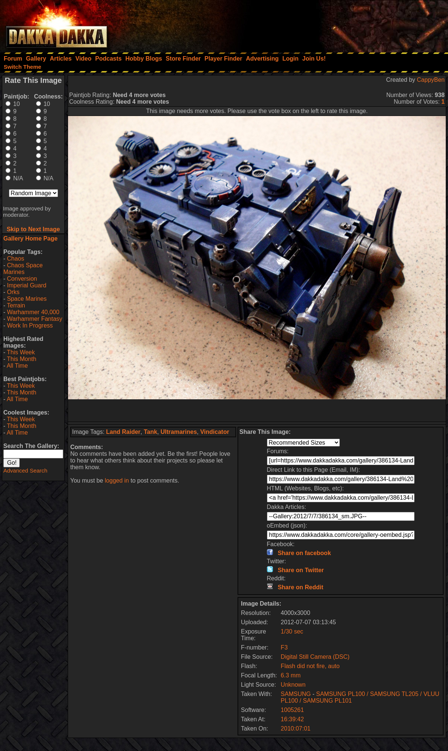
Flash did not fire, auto (310, 666)
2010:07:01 (295, 728)
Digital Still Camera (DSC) (315, 657)
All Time (17, 365)
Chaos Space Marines (23, 268)
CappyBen (431, 80)
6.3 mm (290, 675)
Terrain (16, 305)
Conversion (22, 278)
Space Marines (27, 299)
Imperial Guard (26, 285)
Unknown (293, 684)
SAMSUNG (296, 694)
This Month (21, 359)
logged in (117, 480)
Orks (13, 292)
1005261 (292, 710)
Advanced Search (25, 470)
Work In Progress (30, 325)
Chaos (15, 258)
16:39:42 (292, 719)
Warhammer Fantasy (34, 319)
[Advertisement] (348, 24)
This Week (21, 352)
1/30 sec (292, 631)
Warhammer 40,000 (33, 312)
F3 (284, 647)
